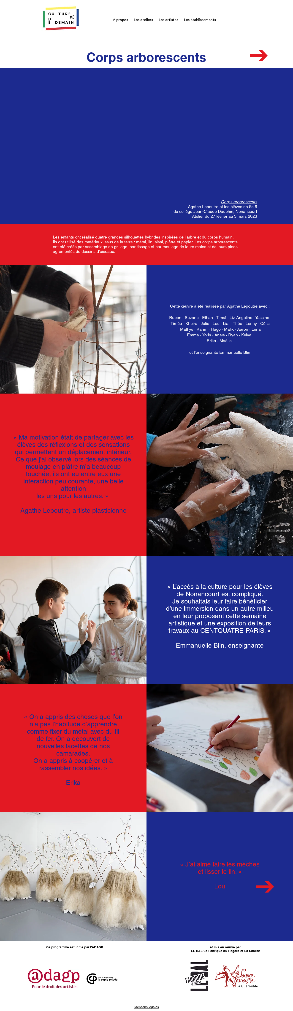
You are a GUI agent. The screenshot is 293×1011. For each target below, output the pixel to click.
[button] (120, 18)
